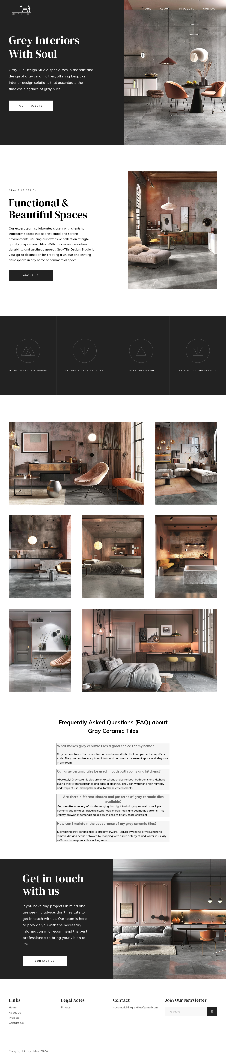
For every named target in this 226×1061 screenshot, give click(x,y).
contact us (45, 961)
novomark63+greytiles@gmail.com (135, 1007)
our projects (31, 105)
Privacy (66, 1007)
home (147, 8)
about (165, 8)
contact (210, 8)
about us (31, 275)
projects (186, 8)
